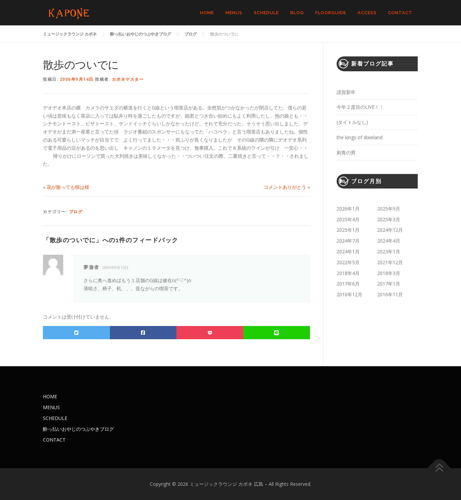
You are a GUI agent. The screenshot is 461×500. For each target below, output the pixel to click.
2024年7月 (348, 241)
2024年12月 (390, 230)
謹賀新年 (346, 92)
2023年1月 (388, 251)
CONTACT (400, 12)
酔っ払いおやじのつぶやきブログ (78, 429)
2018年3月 (388, 273)
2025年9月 (388, 208)
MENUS (233, 12)
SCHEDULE (266, 12)
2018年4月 (348, 273)
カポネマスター (128, 79)
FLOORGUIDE (330, 12)
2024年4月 (388, 241)
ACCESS (367, 12)
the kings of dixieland (360, 137)
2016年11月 (390, 294)
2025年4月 (348, 219)
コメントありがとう (285, 187)
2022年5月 (348, 262)
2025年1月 (348, 230)
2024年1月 (348, 251)
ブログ (76, 212)
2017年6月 (348, 283)
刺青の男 (346, 152)
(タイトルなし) (352, 122)
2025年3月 (388, 219)
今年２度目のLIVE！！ (360, 107)
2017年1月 (388, 283)
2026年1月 (348, 208)
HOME (207, 12)
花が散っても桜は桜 (68, 187)
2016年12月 (349, 294)
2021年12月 (390, 262)
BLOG (297, 12)
